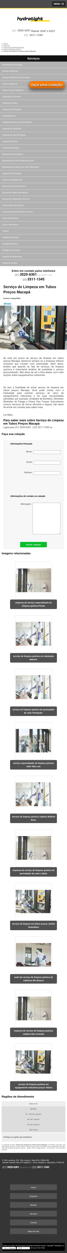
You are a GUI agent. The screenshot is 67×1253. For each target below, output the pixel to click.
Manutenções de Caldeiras (13, 154)
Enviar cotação (33, 544)
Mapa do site (33, 1231)
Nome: (43, 452)
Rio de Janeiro (33, 1119)
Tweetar (7, 303)
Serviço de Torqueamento (12, 180)
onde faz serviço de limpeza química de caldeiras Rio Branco (33, 979)
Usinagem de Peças (10, 244)
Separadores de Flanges (12, 173)
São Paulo (33, 1130)
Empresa (33, 1196)
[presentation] (25, 485)
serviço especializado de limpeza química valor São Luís (33, 765)
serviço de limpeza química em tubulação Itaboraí (33, 658)
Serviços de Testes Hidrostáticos (15, 193)
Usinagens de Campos (11, 250)
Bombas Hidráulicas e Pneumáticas (16, 77)
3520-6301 (24, 30)
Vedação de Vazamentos (12, 257)
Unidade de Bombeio (10, 237)
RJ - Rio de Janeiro (33, 1114)
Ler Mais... (8, 414)
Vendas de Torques (10, 263)
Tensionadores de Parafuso (13, 205)
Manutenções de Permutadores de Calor (18, 161)
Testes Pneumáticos (10, 225)
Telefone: (42, 473)
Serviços (33, 58)
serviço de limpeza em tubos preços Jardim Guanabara (33, 925)
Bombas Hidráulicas (10, 71)
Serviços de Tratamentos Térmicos (16, 199)
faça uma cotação (47, 85)
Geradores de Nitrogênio (12, 109)
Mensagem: (40, 518)
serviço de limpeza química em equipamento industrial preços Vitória (33, 1086)
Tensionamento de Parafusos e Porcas (17, 212)
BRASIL (33, 1109)
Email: (43, 462)
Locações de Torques (11, 148)
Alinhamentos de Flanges (12, 65)
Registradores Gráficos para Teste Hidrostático (21, 167)
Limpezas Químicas (10, 141)
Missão (33, 1205)
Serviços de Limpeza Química (14, 186)
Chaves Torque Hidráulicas (13, 90)
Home (33, 1187)
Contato (33, 1222)
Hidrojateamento (9, 116)
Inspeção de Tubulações (12, 129)
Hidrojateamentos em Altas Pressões (17, 122)
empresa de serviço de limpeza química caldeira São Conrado (33, 1032)
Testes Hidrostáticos (10, 218)
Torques (5, 231)
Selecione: (33, 1104)
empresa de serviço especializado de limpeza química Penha (33, 604)
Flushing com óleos (10, 103)
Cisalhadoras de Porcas (11, 97)
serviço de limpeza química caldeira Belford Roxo (33, 818)
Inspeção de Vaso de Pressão (14, 135)
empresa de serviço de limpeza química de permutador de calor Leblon (33, 872)
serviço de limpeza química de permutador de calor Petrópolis (33, 711)
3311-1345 (36, 35)
